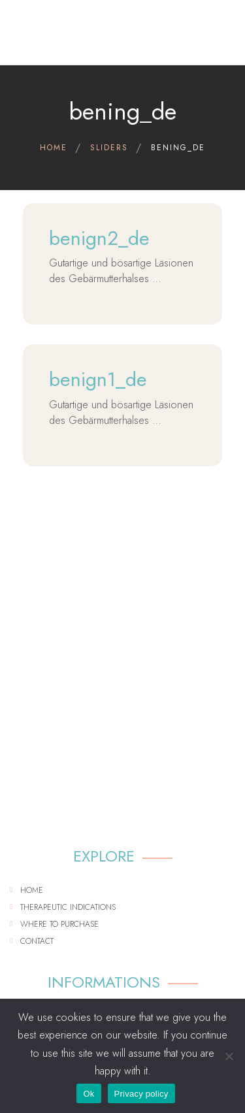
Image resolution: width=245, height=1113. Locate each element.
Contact (37, 941)
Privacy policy (141, 1094)
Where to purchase (59, 924)
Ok (88, 1094)
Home (31, 890)
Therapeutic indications (68, 907)
